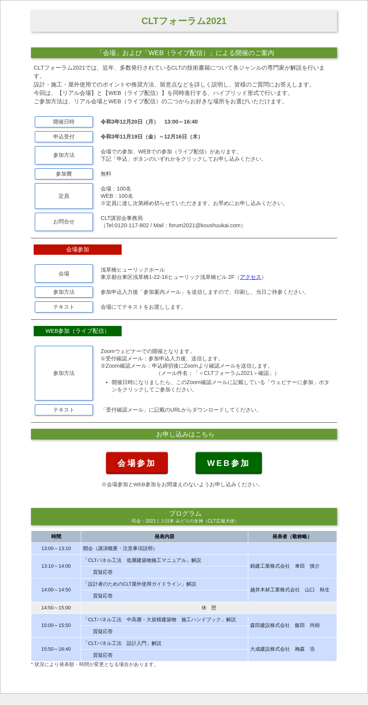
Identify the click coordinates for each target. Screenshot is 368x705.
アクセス (250, 277)
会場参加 (136, 463)
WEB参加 (228, 463)
